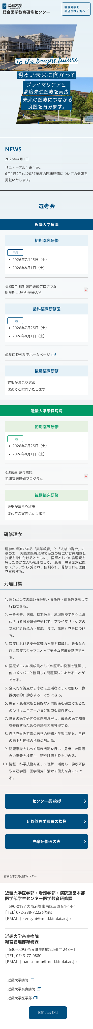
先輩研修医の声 (47, 842)
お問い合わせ (47, 1012)
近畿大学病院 (20, 980)
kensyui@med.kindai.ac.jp (47, 918)
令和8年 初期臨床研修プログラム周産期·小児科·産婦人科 (31, 290)
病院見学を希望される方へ (74, 8)
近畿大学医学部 (22, 998)
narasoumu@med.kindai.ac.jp (50, 962)
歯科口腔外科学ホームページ (30, 355)
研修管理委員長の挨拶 (46, 821)
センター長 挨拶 (46, 801)
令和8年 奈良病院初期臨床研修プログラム (24, 476)
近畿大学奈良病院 (24, 989)
